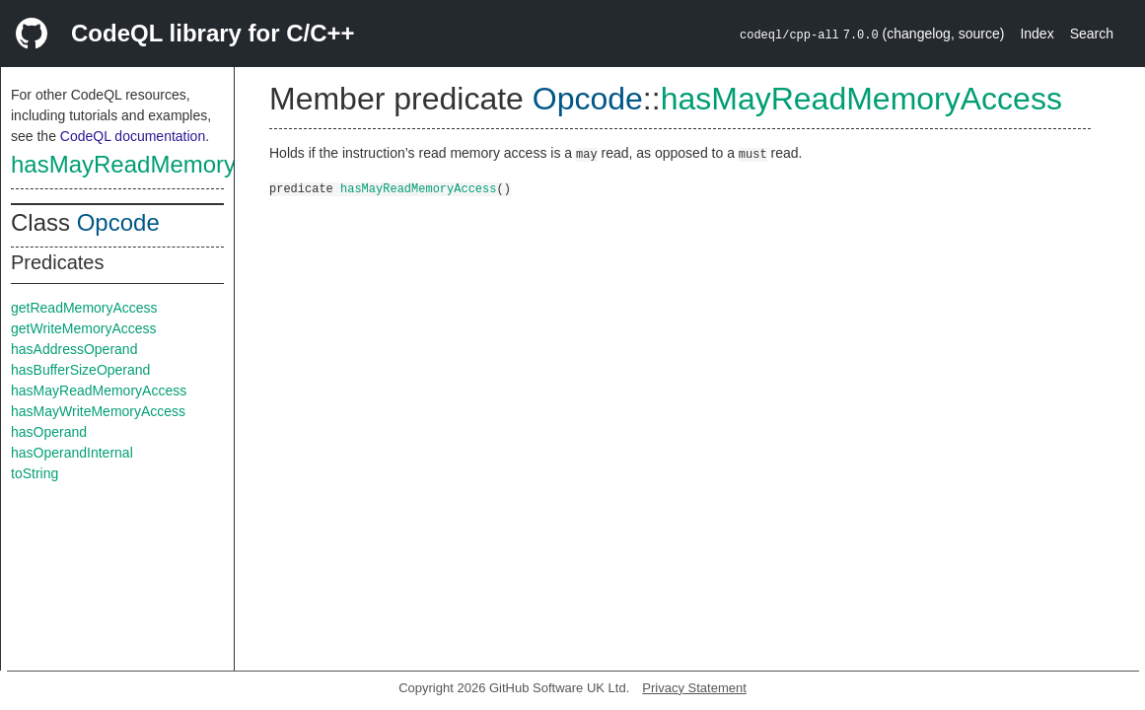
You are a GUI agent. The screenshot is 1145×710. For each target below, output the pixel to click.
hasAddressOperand (74, 349)
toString (34, 473)
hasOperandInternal (72, 453)
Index (1036, 33)
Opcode (118, 222)
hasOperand (49, 432)
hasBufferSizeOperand (80, 370)
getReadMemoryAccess (84, 308)
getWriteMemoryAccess (84, 328)
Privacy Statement (694, 687)
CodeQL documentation (132, 136)
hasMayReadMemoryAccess (161, 164)
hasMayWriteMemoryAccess (98, 411)
